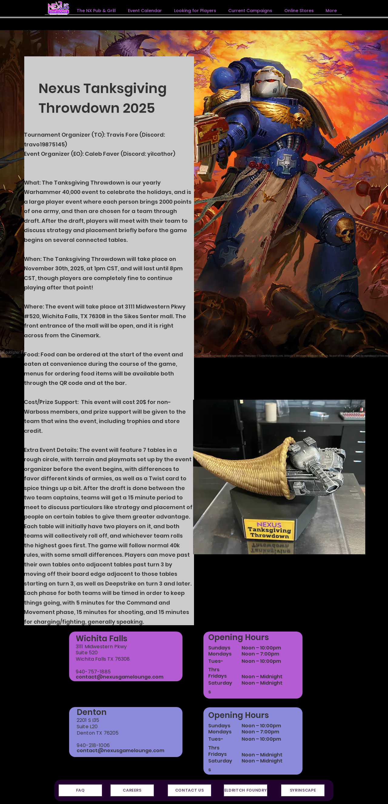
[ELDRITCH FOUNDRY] (245, 790)
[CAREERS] (132, 790)
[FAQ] (80, 790)
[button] (250, 10)
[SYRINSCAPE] (303, 790)
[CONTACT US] (189, 790)
